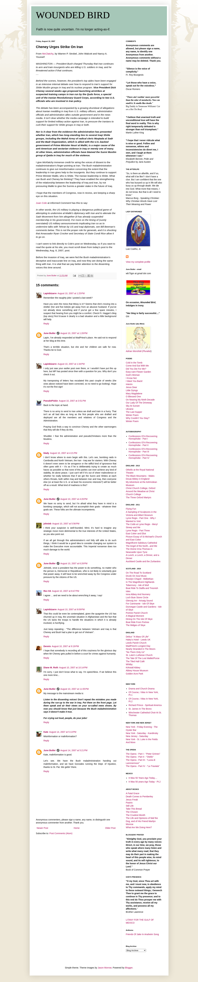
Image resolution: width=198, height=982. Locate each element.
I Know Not (131, 378)
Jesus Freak (132, 799)
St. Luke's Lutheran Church (139, 655)
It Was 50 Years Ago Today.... (143, 778)
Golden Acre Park (134, 673)
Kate (46, 732)
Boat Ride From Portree (137, 622)
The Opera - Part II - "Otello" (140, 757)
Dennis (47, 646)
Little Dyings (132, 390)
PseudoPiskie (51, 401)
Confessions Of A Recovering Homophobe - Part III (143, 450)
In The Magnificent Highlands (140, 582)
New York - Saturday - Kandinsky (142, 733)
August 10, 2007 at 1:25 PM (71, 293)
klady (46, 453)
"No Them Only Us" (135, 652)
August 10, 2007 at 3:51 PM (72, 401)
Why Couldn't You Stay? (138, 418)
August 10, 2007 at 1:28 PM (74, 333)
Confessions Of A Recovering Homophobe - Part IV (143, 456)
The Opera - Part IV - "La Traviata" (143, 766)
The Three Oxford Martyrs (138, 497)
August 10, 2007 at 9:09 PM (71, 609)
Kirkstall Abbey (133, 667)
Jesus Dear (131, 387)
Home (77, 828)
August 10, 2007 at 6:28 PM (74, 563)
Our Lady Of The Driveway (139, 402)
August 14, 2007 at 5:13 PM (62, 732)
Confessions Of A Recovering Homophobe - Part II (143, 443)
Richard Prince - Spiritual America (145, 705)
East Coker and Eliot (136, 533)
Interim (129, 384)
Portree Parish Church (137, 613)
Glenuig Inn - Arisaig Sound (139, 600)
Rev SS (47, 591)
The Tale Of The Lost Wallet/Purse (143, 658)
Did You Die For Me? (136, 369)
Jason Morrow (105, 967)
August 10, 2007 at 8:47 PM (65, 591)
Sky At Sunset (133, 406)
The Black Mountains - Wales (140, 476)
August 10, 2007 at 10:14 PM (73, 667)
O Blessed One (133, 396)
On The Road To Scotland (138, 572)
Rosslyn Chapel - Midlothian (139, 579)
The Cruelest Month (135, 815)
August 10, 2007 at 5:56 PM (65, 523)
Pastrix (129, 802)
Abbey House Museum (137, 670)
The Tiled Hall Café (135, 661)
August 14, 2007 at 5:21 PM (74, 750)
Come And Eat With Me (137, 365)
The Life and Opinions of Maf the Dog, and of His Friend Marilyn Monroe (142, 821)
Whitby (129, 664)
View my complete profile (138, 262)
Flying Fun (131, 509)
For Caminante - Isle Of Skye (140, 603)
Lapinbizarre (50, 293)
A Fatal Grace (132, 793)
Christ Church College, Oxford (140, 488)
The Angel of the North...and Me (141, 546)
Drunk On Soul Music (136, 576)
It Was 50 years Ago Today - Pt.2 (145, 781)
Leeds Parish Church (136, 643)
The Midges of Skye (135, 625)
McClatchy (47, 53)
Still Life (130, 806)
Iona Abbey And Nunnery (138, 594)
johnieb (47, 523)
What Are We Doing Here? (139, 827)
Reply (46, 323)
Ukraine (129, 409)
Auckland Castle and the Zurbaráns (143, 561)
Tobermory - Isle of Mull (137, 585)
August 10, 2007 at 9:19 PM (65, 646)
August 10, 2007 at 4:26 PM (74, 499)
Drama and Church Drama (141, 688)
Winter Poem (132, 415)
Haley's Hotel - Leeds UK (138, 639)
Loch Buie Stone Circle (137, 597)
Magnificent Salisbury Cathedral (141, 543)
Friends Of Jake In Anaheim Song (142, 934)
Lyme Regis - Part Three (138, 530)
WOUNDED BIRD (73, 15)
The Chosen (132, 812)
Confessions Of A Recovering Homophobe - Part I (143, 437)
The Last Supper (134, 412)
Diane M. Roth (51, 667)
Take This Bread (134, 809)
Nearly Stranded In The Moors (140, 649)
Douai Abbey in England (137, 479)
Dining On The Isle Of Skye (139, 619)
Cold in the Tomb (134, 362)
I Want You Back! (134, 381)
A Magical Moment (135, 616)
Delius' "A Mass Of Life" (137, 636)
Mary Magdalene (134, 393)
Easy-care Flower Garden (138, 372)
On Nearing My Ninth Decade (140, 399)
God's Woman (133, 375)
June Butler (50, 333)
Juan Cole (41, 203)
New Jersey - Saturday (137, 736)
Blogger (128, 967)
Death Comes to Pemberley (139, 796)
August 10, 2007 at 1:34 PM (71, 364)
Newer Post (42, 828)
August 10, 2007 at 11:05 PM (74, 689)
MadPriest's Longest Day (138, 646)
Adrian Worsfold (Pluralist (138, 351)
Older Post (110, 828)
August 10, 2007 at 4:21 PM (63, 453)
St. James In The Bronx (140, 709)
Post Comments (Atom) (60, 833)
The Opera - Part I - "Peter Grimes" (143, 754)
